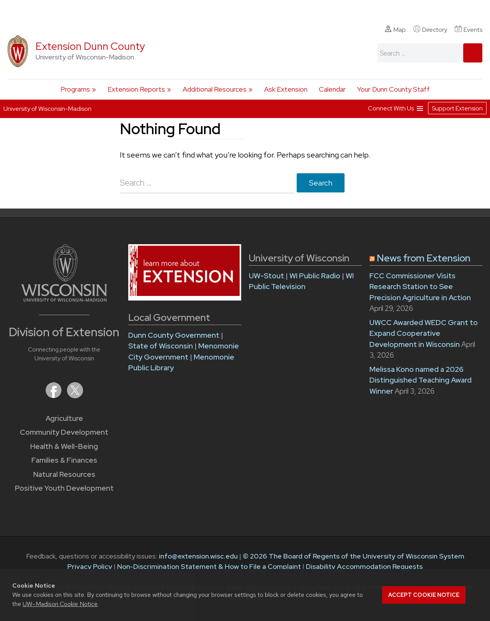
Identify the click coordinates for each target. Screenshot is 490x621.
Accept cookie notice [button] (423, 595)
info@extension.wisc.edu (198, 556)
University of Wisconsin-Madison (47, 109)
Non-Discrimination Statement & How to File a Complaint (209, 566)
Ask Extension (285, 89)
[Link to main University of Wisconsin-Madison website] (64, 299)
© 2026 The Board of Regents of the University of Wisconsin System (353, 556)
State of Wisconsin (161, 346)
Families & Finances (64, 460)
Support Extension (457, 108)
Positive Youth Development (64, 488)
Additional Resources (215, 89)
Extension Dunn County (90, 46)
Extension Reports (136, 89)
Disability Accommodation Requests (364, 566)
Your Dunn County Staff (393, 89)
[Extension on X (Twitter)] (75, 396)
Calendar (332, 89)
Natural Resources (64, 474)
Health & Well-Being (64, 446)
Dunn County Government (173, 335)
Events (468, 29)
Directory (430, 29)
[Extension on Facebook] (54, 396)
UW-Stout (266, 276)
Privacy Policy (89, 566)
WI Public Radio (314, 276)
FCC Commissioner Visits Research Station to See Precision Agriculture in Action (420, 286)
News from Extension (423, 258)
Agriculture (64, 418)
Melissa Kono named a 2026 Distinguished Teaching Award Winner (420, 380)
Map (395, 29)
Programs (75, 89)
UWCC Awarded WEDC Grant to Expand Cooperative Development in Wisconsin (423, 333)
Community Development (64, 432)
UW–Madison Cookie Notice (60, 604)
